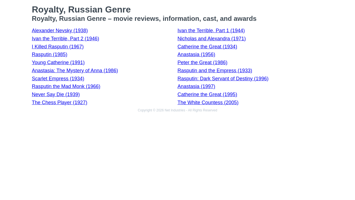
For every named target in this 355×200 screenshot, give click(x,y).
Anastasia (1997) (196, 86)
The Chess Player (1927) (59, 102)
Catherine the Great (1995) (207, 94)
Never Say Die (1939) (56, 94)
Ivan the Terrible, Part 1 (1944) (211, 30)
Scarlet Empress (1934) (58, 78)
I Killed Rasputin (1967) (58, 46)
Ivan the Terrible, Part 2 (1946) (65, 38)
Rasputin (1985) (49, 54)
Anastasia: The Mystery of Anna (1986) (75, 70)
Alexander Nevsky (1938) (60, 30)
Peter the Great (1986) (202, 62)
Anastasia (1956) (196, 54)
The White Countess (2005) (208, 102)
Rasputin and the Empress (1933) (215, 70)
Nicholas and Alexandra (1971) (212, 38)
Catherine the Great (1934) (207, 46)
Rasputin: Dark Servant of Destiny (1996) (223, 78)
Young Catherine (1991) (58, 62)
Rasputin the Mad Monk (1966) (66, 86)
